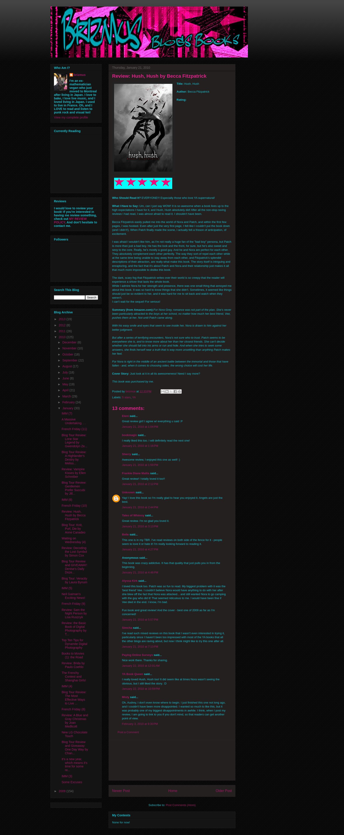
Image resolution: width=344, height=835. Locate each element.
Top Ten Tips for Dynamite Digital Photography (74, 643)
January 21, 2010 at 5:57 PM (140, 619)
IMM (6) (67, 499)
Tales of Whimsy (133, 515)
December (69, 342)
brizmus (80, 75)
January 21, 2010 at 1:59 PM (140, 465)
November (69, 348)
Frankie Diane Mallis (135, 473)
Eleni (125, 416)
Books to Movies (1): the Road (73, 655)
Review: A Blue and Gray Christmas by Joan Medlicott (75, 720)
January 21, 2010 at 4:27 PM (140, 549)
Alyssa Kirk (130, 580)
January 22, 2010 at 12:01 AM (141, 665)
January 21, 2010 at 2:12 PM (140, 484)
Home (172, 791)
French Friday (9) (73, 603)
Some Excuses (72, 782)
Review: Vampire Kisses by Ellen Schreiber (74, 472)
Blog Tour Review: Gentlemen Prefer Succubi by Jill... (74, 488)
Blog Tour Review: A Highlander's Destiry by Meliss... (74, 457)
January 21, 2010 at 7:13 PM (140, 646)
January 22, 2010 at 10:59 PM (141, 688)
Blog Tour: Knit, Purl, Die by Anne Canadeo (73, 528)
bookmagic (129, 435)
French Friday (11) (74, 429)
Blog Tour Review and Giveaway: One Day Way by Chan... (75, 747)
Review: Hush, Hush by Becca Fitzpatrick (74, 515)
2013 (62, 319)
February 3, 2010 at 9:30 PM (140, 723)
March (67, 396)
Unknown (128, 492)
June (66, 378)
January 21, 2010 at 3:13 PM (140, 526)
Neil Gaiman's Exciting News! (73, 596)
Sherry (126, 454)
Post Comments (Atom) (180, 805)
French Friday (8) (73, 709)
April (65, 390)
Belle (125, 534)
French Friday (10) (74, 505)
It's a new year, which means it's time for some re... (74, 764)
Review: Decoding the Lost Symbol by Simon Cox (74, 551)
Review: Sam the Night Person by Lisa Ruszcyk (74, 613)
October (68, 354)
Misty (125, 697)
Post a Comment (128, 732)
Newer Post (121, 791)
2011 (62, 331)
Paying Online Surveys (137, 655)
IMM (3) (67, 776)
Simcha (127, 627)
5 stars (126, 397)
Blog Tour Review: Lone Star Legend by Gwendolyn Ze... (74, 440)
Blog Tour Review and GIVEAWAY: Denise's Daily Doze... (75, 567)
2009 (62, 791)
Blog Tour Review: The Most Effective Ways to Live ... (74, 697)
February (68, 402)
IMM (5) (67, 588)
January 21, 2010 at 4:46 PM (140, 572)
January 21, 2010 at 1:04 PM (140, 426)
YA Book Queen (132, 674)
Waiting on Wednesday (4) (74, 540)
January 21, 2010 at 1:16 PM (140, 445)
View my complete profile (71, 117)
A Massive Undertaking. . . (74, 421)
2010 (62, 337)
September (70, 360)
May (65, 384)
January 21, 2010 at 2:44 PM (140, 507)
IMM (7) (67, 413)
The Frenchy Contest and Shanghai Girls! (74, 676)
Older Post (224, 791)
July (65, 372)
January (68, 408)
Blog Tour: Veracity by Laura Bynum (74, 580)
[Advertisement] (172, 760)
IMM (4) (67, 686)
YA (134, 397)
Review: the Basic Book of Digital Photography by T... (74, 628)
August (67, 366)
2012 (62, 325)
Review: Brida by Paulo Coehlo (73, 665)
